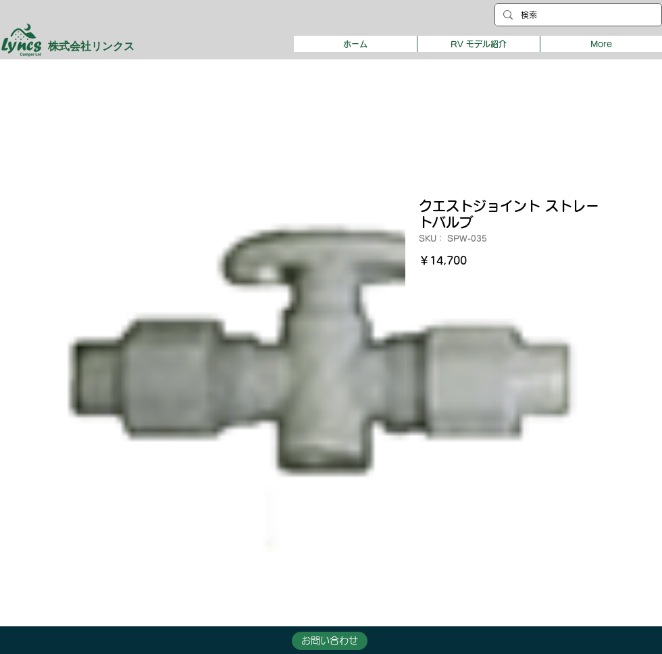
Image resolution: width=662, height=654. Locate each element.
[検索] (577, 15)
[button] (478, 44)
